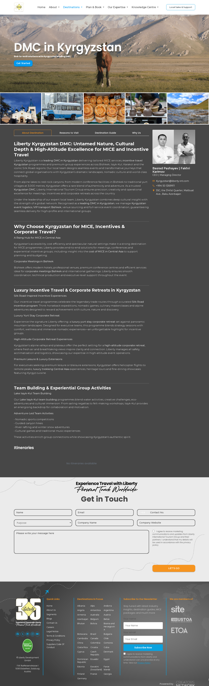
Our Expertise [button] (117, 7)
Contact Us (51, 623)
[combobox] (43, 522)
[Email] (104, 512)
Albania (81, 606)
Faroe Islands (107, 668)
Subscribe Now (143, 647)
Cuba (106, 647)
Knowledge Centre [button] (144, 7)
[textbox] (43, 523)
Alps (92, 606)
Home (41, 7)
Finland (80, 674)
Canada (94, 638)
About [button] (53, 7)
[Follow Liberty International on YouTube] (37, 634)
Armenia (81, 615)
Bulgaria (108, 634)
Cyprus (80, 651)
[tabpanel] (81, 305)
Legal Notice (52, 631)
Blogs (49, 618)
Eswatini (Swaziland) (96, 668)
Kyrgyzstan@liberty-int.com (172, 181)
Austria (107, 615)
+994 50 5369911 (165, 185)
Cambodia (82, 638)
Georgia (108, 674)
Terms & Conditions (55, 636)
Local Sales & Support (180, 7)
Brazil (93, 634)
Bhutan (81, 623)
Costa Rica (82, 647)
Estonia (81, 666)
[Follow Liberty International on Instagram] (32, 634)
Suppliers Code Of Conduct (55, 645)
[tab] (33, 133)
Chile (106, 638)
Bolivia (93, 623)
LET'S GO (173, 568)
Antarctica (95, 610)
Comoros (108, 643)
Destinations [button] (71, 7)
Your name (129, 618)
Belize (107, 619)
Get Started (23, 63)
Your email (129, 632)
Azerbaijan (82, 619)
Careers (50, 627)
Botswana (82, 634)
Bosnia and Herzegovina (109, 626)
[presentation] (177, 557)
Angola (80, 610)
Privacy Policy (53, 640)
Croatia (94, 647)
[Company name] (104, 522)
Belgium (94, 619)
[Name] (43, 512)
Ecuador (94, 659)
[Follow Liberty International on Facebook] (17, 634)
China (80, 643)
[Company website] (166, 522)
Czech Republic (94, 653)
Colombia (95, 643)
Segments (51, 614)
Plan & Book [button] (94, 7)
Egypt (107, 659)
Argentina (109, 610)
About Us (51, 610)
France (93, 674)
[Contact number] (171, 513)
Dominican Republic (82, 660)
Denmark (108, 651)
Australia (94, 615)
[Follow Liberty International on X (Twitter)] (22, 634)
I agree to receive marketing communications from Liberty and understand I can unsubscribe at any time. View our (141, 658)
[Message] (81, 542)
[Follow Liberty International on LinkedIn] (27, 634)
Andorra (108, 606)
